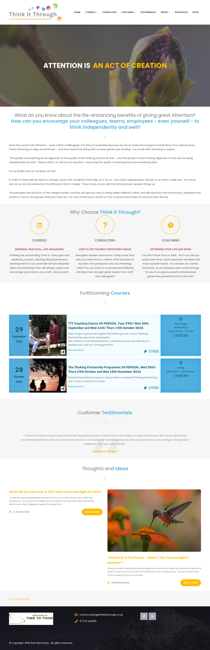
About (165, 12)
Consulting (109, 12)
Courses (91, 12)
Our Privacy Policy (19, 599)
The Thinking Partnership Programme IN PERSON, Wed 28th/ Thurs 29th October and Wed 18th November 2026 (112, 369)
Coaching (128, 12)
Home (77, 12)
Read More (92, 512)
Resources (181, 12)
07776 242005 (88, 621)
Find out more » (76, 350)
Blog (196, 12)
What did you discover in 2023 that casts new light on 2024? (55, 492)
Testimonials (148, 12)
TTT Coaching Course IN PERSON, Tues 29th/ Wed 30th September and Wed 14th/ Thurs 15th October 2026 (108, 325)
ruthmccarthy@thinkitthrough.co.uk (101, 614)
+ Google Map (180, 334)
